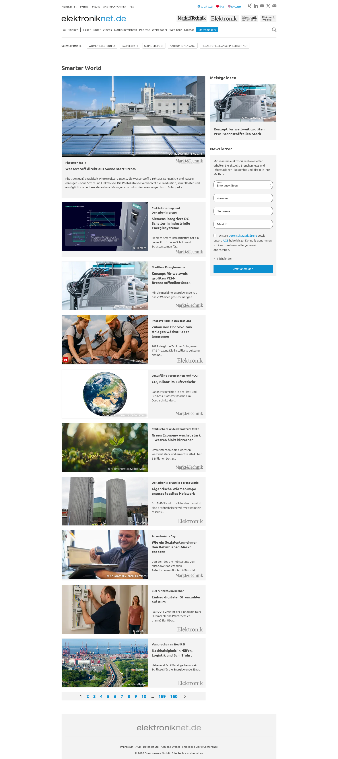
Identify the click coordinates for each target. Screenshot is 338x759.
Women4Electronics (102, 45)
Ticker (87, 29)
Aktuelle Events (170, 746)
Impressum (126, 746)
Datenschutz (151, 746)
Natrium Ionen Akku (183, 45)
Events (84, 6)
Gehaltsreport (153, 45)
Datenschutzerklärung (243, 235)
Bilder (97, 29)
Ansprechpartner (114, 6)
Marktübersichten (125, 29)
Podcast (144, 29)
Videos (107, 29)
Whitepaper (159, 29)
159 (162, 696)
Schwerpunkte (72, 45)
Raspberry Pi (130, 45)
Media (96, 6)
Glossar (189, 29)
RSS (132, 6)
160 (173, 696)
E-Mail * (222, 224)
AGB (226, 240)
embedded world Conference (200, 746)
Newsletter (69, 6)
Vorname (222, 198)
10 (143, 696)
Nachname (223, 211)
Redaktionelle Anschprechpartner (224, 45)
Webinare (175, 29)
